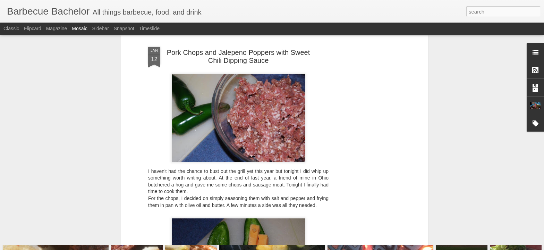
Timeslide (149, 28)
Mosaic (79, 28)
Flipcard (32, 28)
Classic (11, 28)
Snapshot (124, 28)
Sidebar (100, 28)
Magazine (56, 28)
